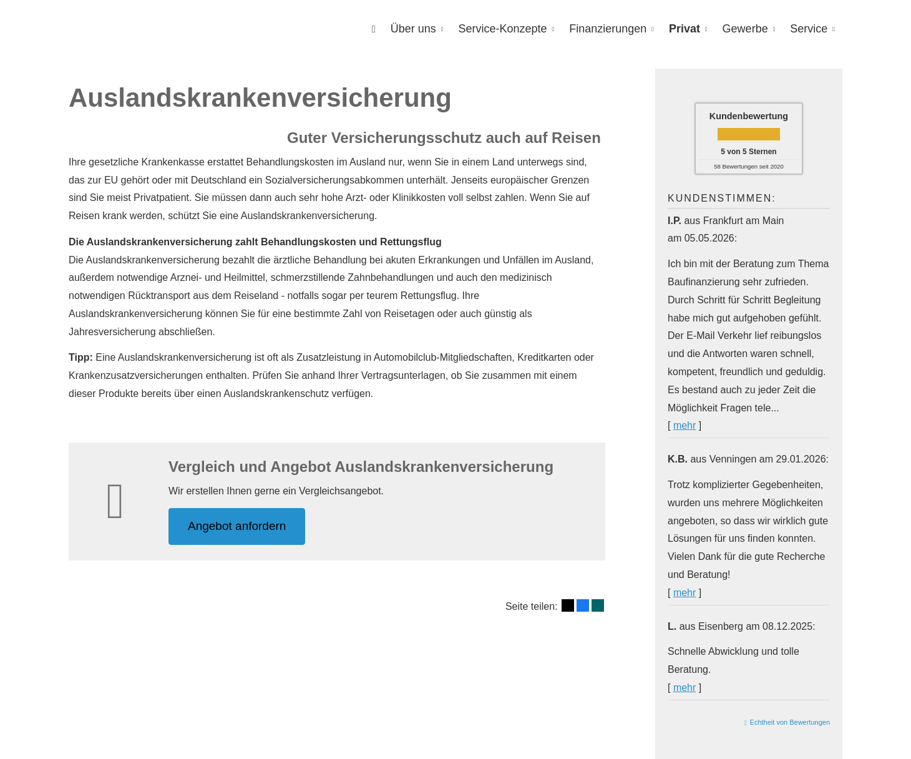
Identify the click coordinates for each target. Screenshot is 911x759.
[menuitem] (373, 29)
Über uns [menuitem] (413, 28)
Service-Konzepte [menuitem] (502, 28)
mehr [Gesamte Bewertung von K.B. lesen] (684, 592)
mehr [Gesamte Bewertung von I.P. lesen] (684, 425)
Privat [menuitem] (684, 28)
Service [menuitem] (808, 28)
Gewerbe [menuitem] (745, 28)
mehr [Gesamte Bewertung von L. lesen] (684, 687)
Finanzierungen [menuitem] (607, 28)
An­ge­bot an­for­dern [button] (237, 525)
